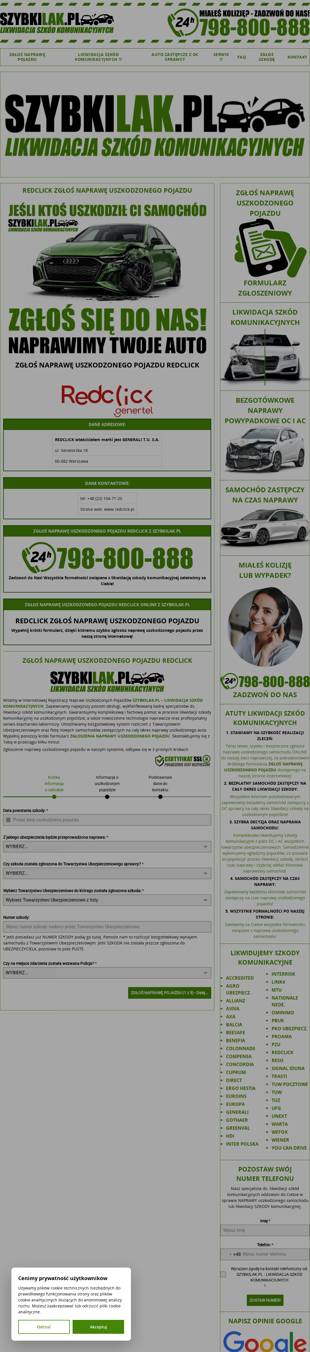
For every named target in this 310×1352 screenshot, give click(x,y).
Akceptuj (98, 1327)
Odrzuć (44, 1327)
